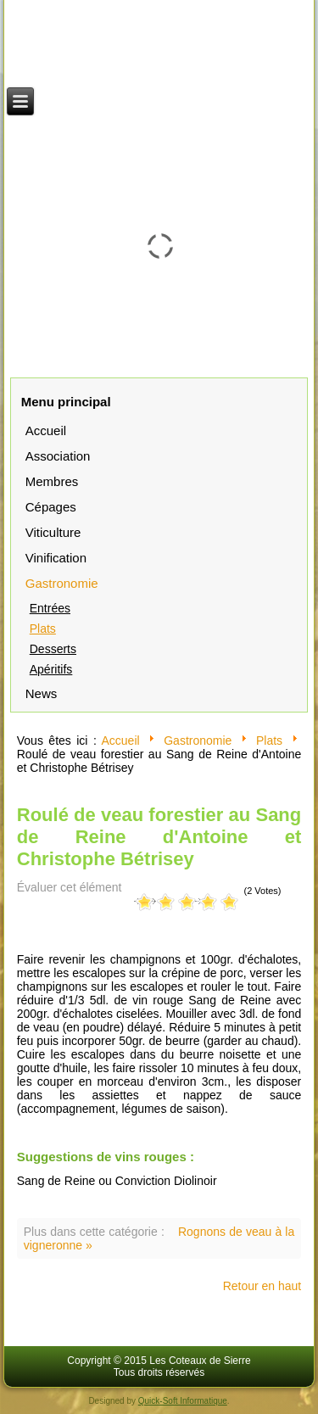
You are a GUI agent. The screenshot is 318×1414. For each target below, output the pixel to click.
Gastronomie (61, 583)
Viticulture (53, 532)
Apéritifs (51, 669)
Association (58, 456)
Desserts (53, 649)
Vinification (55, 558)
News (41, 693)
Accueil (45, 430)
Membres (52, 481)
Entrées (50, 608)
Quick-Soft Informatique (182, 1401)
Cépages (50, 507)
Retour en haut (262, 1286)
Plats (43, 628)
